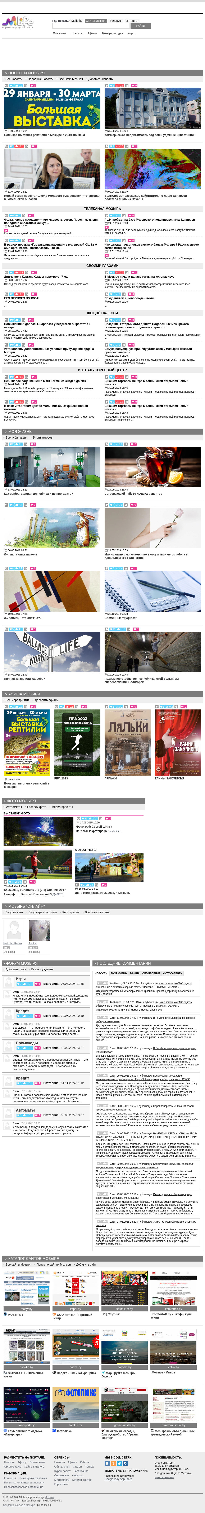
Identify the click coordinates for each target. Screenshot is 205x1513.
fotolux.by (75, 1425)
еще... (131, 33)
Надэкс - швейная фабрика (74, 1373)
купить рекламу (164, 1477)
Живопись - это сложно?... (23, 618)
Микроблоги (61, 1479)
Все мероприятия (17, 700)
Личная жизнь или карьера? (24, 678)
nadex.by (76, 1367)
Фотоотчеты (14, 807)
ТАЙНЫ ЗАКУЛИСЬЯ (169, 778)
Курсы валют (62, 1471)
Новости (77, 33)
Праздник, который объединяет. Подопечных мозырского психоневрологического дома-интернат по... (147, 325)
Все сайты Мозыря (18, 1264)
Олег (112, 1017)
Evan (16, 991)
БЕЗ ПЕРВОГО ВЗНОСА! (21, 298)
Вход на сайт (14, 912)
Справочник (61, 1475)
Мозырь (49, 1497)
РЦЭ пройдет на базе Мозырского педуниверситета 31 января (150, 219)
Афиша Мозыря (24, 694)
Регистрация (70, 912)
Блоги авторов (43, 437)
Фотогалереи (172, 973)
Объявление (37, 1462)
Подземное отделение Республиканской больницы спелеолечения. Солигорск (142, 680)
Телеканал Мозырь (102, 209)
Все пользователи (97, 912)
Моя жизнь (59, 33)
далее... (116, 831)
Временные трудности (121, 618)
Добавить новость (100, 79)
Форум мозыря (22, 963)
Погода (89, 1466)
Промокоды (27, 1043)
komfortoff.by (173, 1309)
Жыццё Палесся (102, 313)
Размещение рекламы (33, 1478)
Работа (84, 1462)
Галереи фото (36, 807)
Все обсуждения (42, 969)
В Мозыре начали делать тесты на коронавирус (139, 276)
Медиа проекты (62, 807)
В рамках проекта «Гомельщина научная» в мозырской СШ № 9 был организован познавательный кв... (50, 246)
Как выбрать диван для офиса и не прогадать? (38, 493)
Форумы (77, 1475)
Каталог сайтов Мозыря (33, 1259)
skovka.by (26, 1367)
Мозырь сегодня (112, 33)
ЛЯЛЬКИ (111, 778)
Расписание (80, 1471)
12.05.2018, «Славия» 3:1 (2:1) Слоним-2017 (35, 890)
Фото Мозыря (21, 801)
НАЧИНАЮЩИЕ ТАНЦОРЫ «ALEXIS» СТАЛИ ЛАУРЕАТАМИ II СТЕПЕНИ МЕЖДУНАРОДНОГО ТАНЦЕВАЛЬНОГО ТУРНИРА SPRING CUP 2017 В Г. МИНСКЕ (146, 1137)
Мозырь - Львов (162, 1372)
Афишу (22, 1462)
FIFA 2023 (61, 778)
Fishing (32, 943)
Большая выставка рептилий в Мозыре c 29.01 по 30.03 (44, 135)
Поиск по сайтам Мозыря (54, 1264)
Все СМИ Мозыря (71, 79)
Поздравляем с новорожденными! (130, 298)
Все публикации (16, 437)
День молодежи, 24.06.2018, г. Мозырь (102, 892)
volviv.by (173, 1367)
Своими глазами (102, 266)
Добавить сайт (86, 1264)
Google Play (112, 1479)
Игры (21, 979)
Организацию (12, 1466)
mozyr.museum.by (174, 1425)
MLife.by (76, 20)
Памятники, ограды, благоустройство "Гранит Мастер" (119, 1434)
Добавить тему (16, 969)
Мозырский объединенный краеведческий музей (172, 1432)
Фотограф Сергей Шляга (94, 826)
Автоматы (25, 1110)
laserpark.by (27, 1425)
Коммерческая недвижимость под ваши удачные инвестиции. (150, 135)
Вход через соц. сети (43, 912)
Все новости (14, 79)
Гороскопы (61, 1484)
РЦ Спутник (110, 1314)
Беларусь (115, 20)
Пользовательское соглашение (23, 1486)
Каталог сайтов (82, 1479)
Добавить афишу (46, 700)
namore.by (125, 1367)
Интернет (132, 20)
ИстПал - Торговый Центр (102, 370)
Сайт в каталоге (34, 1466)
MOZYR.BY (13, 1314)
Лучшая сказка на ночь (20, 554)
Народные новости (41, 79)
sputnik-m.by (124, 1309)
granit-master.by (124, 1425)
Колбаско (115, 983)
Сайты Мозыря (96, 20)
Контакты (10, 1478)
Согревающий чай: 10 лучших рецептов (133, 493)
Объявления (151, 973)
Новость (9, 1462)
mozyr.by (26, 1309)
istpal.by (75, 1309)
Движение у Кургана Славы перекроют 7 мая (36, 276)
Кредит (22, 1011)
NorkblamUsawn (12, 943)
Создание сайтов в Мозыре (19, 1505)
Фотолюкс (62, 1431)
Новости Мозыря (26, 73)
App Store (126, 1479)
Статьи (77, 1466)
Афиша (92, 33)
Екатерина (51, 983)
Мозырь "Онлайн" (26, 906)
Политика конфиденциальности (24, 1482)
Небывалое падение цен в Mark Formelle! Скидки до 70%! (45, 381)
